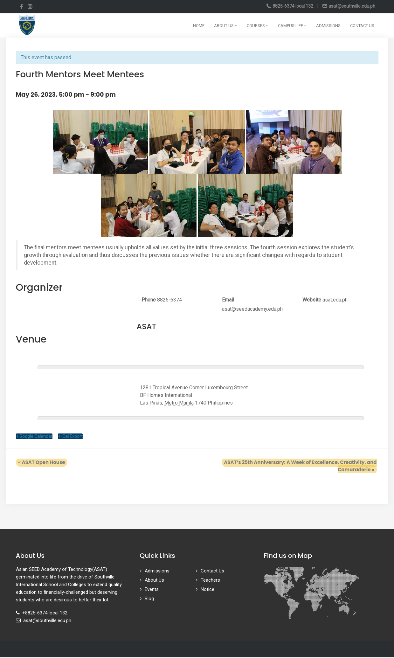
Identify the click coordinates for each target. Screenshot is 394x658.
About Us (225, 25)
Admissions (328, 25)
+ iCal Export (70, 437)
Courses (257, 25)
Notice (207, 590)
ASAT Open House (39, 463)
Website (311, 300)
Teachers (210, 581)
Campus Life (292, 25)
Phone (149, 300)
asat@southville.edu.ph (351, 6)
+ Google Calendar (34, 437)
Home (198, 25)
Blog (149, 599)
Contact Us (362, 25)
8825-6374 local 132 (293, 6)
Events (152, 590)
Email (228, 300)
